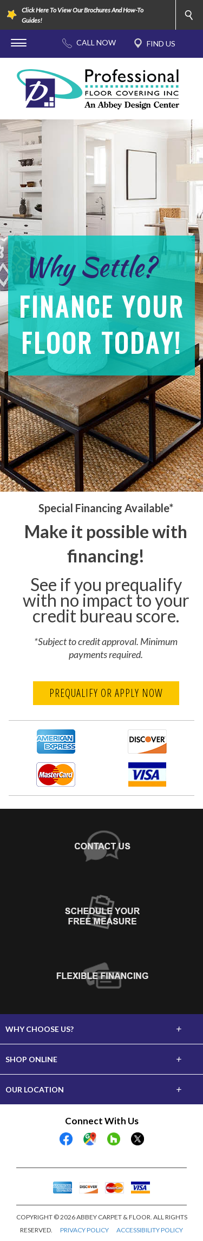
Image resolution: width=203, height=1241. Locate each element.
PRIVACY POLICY (84, 1230)
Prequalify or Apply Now (106, 693)
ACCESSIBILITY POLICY (149, 1230)
